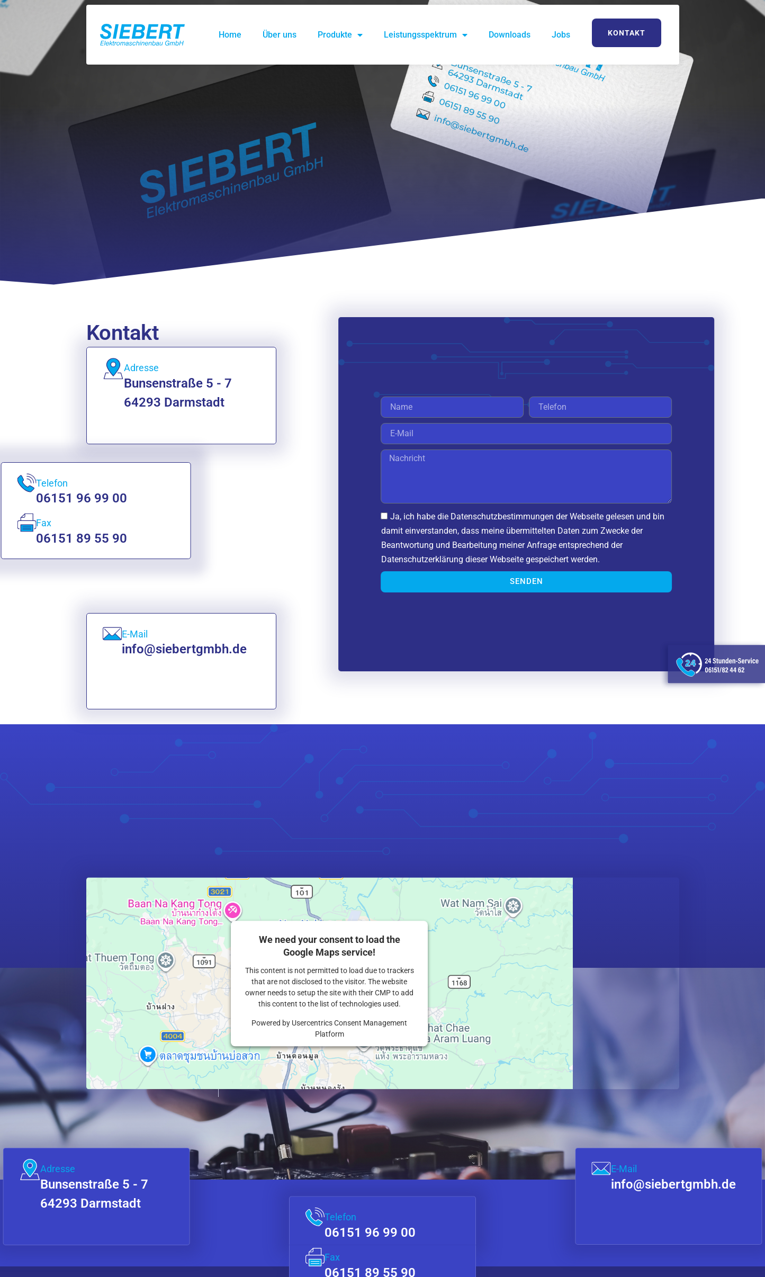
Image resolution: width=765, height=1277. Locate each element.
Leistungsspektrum (425, 34)
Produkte (340, 34)
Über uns (279, 35)
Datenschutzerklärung (469, 559)
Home (230, 35)
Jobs (561, 35)
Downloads (509, 35)
